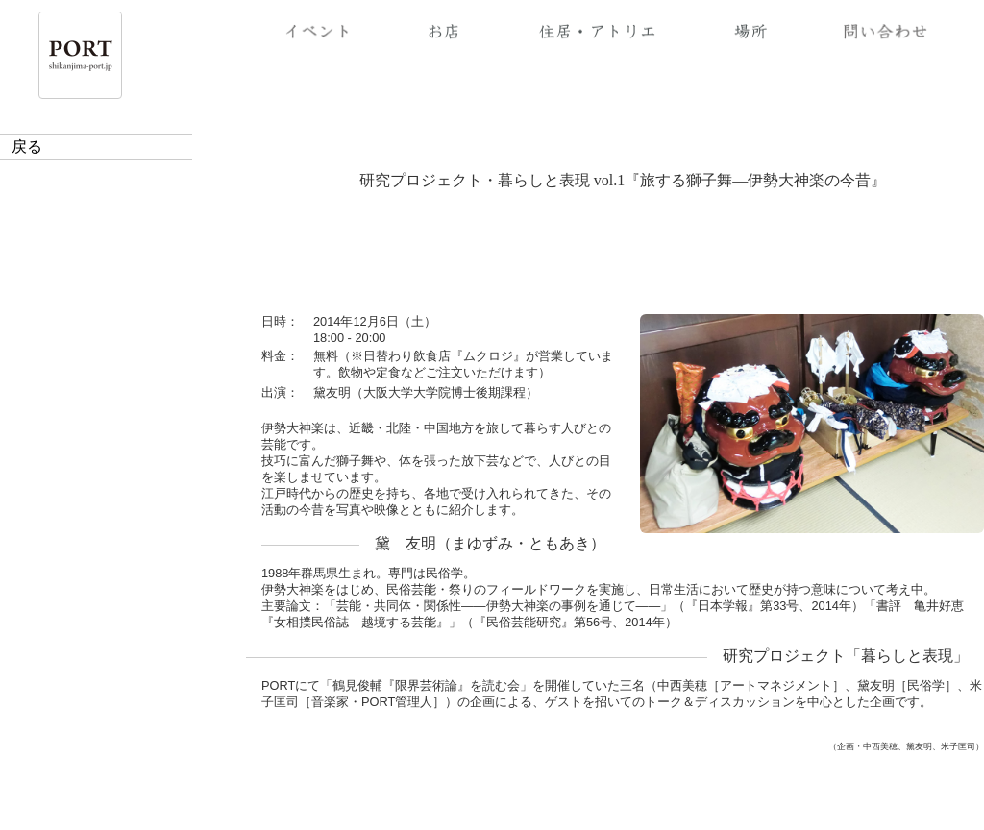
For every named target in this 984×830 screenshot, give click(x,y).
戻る (27, 146)
